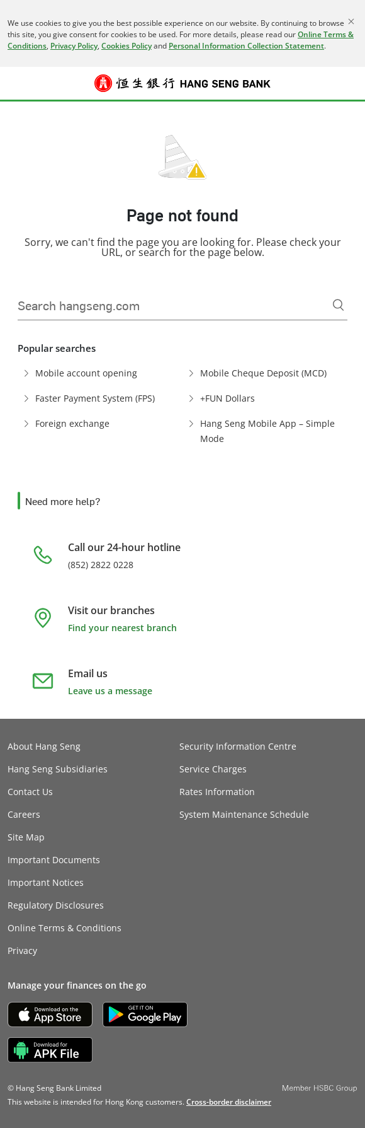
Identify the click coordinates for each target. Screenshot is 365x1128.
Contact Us (30, 792)
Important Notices (46, 882)
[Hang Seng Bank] (182, 83)
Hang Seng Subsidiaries (58, 769)
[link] (228, 1101)
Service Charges (213, 769)
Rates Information (217, 792)
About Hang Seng (44, 746)
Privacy (22, 950)
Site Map (26, 837)
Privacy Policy (74, 45)
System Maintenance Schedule (244, 814)
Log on (348, 91)
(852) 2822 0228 (100, 565)
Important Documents (54, 860)
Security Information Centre (237, 746)
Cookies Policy (126, 45)
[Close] (351, 21)
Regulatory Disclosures (56, 905)
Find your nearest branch (122, 628)
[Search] (338, 305)
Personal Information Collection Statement (246, 45)
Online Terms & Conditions (64, 928)
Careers (24, 814)
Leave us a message (110, 691)
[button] (16, 83)
